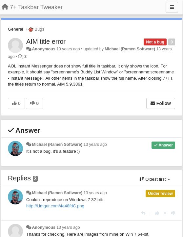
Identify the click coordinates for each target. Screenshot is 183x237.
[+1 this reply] (157, 213)
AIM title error (46, 41)
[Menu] (172, 7)
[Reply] (143, 213)
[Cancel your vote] (165, 213)
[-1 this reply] (173, 213)
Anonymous (43, 49)
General (15, 29)
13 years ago (95, 144)
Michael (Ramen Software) (130, 49)
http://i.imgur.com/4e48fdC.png (55, 205)
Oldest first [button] (154, 179)
